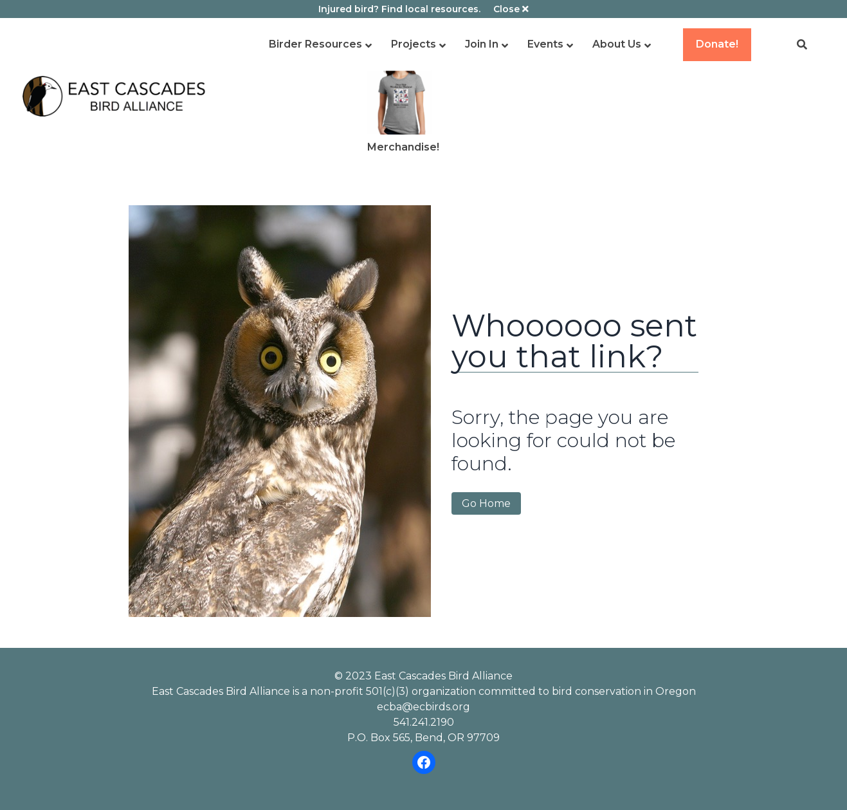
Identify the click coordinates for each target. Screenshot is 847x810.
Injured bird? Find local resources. (399, 9)
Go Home (486, 503)
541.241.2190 (424, 722)
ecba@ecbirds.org (423, 707)
